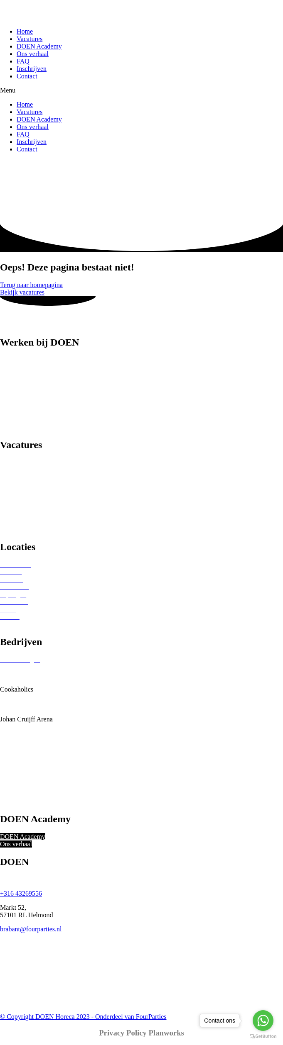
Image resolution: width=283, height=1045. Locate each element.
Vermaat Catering (23, 801)
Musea (9, 514)
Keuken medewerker (27, 412)
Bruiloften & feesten (27, 499)
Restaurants (15, 462)
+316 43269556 (21, 893)
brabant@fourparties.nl (31, 929)
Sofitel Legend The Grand (34, 763)
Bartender (13, 367)
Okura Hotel (16, 741)
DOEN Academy (39, 46)
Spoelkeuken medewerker (34, 427)
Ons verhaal (33, 53)
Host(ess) (12, 404)
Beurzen (11, 477)
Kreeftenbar (16, 726)
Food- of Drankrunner (29, 397)
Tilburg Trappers (22, 793)
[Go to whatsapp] (263, 1020)
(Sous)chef (14, 419)
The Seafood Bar (22, 778)
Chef (6, 389)
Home (25, 31)
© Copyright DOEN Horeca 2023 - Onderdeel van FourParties (83, 1016)
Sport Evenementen (26, 484)
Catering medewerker (28, 382)
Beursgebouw (18, 674)
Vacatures (29, 38)
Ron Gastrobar (19, 756)
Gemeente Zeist (21, 704)
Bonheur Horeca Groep (31, 681)
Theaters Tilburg (22, 786)
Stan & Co (14, 771)
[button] (141, 90)
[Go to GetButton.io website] (263, 1036)
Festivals (12, 529)
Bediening (13, 374)
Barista (9, 359)
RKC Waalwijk (20, 749)
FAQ (23, 61)
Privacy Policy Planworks (141, 1032)
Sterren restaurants (25, 469)
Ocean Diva (16, 734)
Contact (27, 76)
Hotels (8, 492)
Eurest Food (16, 696)
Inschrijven (32, 68)
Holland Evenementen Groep (39, 711)
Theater (10, 507)
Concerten (13, 522)
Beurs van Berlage (24, 666)
